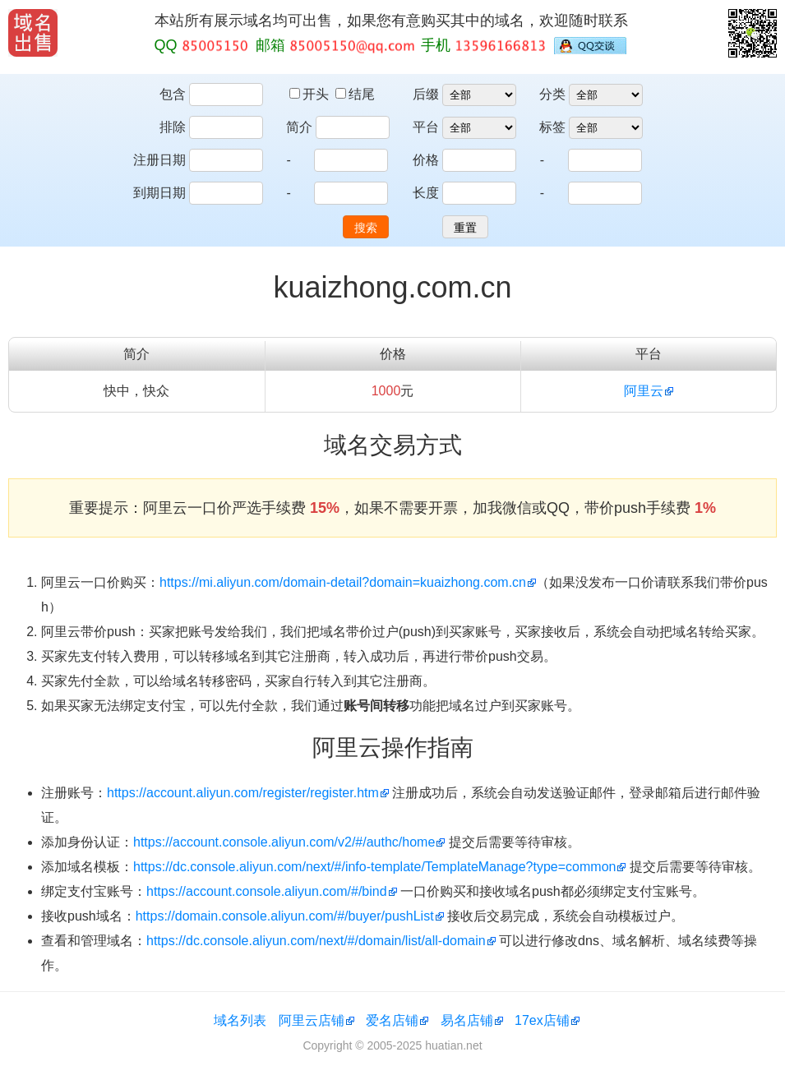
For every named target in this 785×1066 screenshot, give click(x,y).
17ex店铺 (542, 1020)
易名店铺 (467, 1020)
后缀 (426, 94)
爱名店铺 (392, 1020)
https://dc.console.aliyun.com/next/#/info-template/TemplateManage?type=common (374, 867)
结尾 (355, 94)
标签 (552, 127)
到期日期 (159, 193)
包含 (172, 94)
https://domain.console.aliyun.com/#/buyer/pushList (285, 916)
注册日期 (159, 160)
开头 (310, 94)
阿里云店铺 (311, 1020)
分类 (552, 94)
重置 (465, 227)
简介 (299, 127)
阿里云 (643, 391)
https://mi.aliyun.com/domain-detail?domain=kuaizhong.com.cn (342, 582)
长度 (426, 193)
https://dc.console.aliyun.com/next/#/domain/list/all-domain (316, 941)
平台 (426, 127)
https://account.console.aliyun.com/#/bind (266, 891)
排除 (172, 127)
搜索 (365, 227)
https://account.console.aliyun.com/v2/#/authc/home (284, 842)
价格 (426, 160)
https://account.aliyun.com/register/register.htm (243, 793)
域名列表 (240, 1020)
